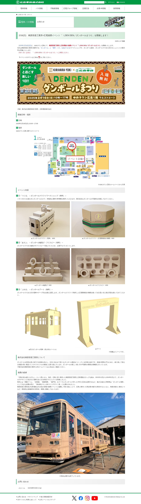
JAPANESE (121, 2)
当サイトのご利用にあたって (26, 499)
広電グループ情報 (70, 8)
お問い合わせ (21, 497)
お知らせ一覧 (22, 14)
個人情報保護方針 (45, 497)
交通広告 (85, 8)
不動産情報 (54, 8)
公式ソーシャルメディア (46, 499)
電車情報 (23, 8)
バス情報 (39, 8)
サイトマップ (33, 497)
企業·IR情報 (101, 8)
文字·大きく (111, 2)
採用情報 (116, 8)
